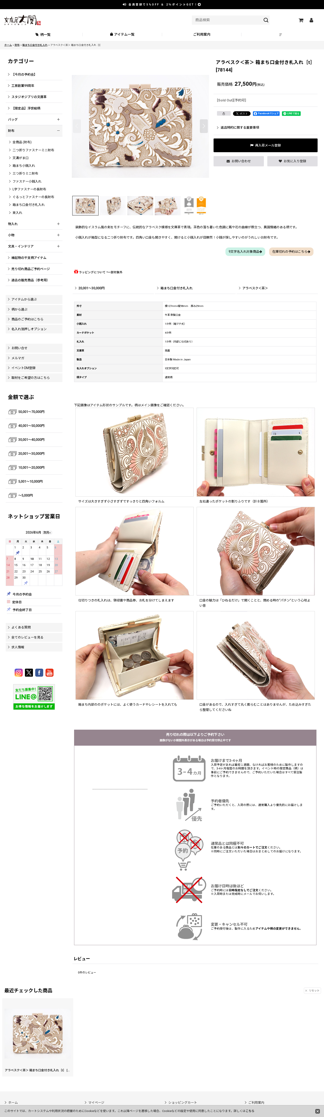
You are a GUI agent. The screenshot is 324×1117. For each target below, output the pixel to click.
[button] (281, 35)
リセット (312, 991)
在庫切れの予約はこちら (291, 251)
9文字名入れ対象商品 (245, 251)
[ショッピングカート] (301, 20)
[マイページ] (311, 20)
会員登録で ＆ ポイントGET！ (162, 4)
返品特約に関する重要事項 (238, 127)
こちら (250, 1111)
